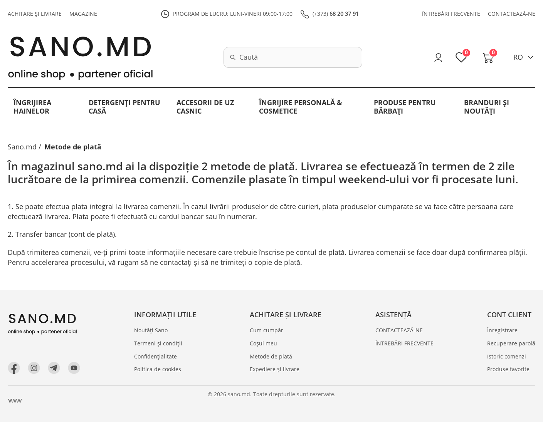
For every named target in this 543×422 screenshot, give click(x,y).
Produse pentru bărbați (405, 107)
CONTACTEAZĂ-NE (511, 13)
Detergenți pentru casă (124, 107)
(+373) (336, 13)
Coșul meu (263, 343)
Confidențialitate (155, 356)
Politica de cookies (157, 369)
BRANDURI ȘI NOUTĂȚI (486, 107)
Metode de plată (271, 356)
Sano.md (22, 146)
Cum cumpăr (266, 330)
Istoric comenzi (506, 356)
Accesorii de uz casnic (205, 107)
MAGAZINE (83, 13)
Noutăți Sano (151, 330)
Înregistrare (502, 330)
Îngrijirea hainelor (32, 107)
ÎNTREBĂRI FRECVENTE (451, 13)
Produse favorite (508, 369)
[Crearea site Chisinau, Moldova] (15, 401)
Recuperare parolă (511, 343)
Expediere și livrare (274, 369)
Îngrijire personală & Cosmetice (300, 107)
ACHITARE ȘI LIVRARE (35, 13)
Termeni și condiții (158, 343)
